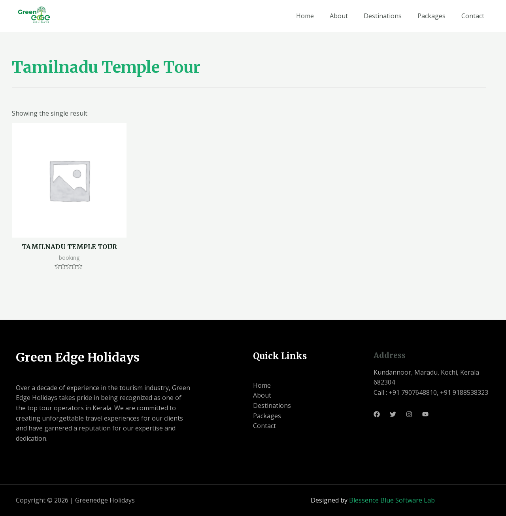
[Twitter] (393, 414)
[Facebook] (377, 414)
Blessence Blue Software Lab (392, 500)
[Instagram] (409, 414)
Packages (431, 15)
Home (305, 15)
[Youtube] (425, 414)
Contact (472, 15)
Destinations (383, 15)
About (339, 15)
